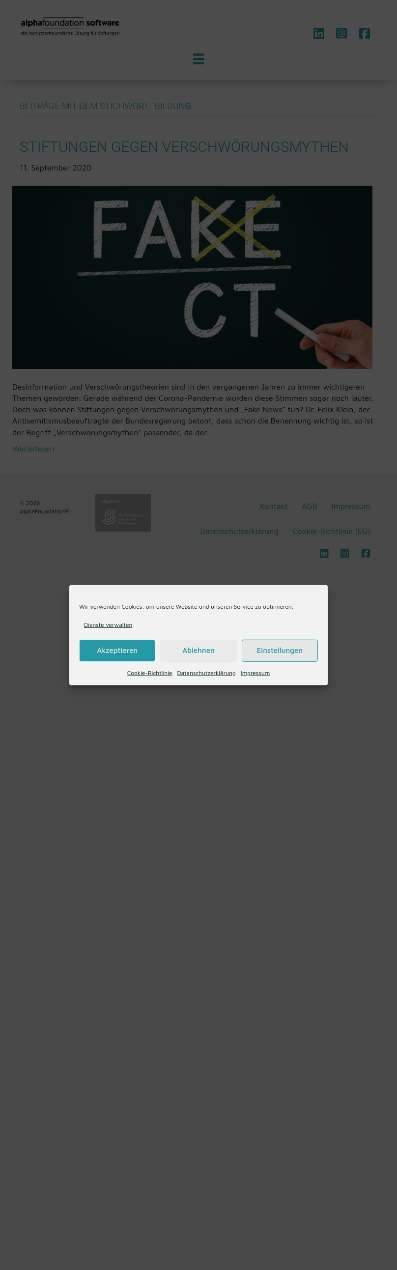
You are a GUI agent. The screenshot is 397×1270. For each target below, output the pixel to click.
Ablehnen (198, 650)
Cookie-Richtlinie (149, 673)
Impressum (255, 673)
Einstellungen (280, 650)
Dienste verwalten (108, 624)
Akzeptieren (117, 650)
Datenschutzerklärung (206, 673)
